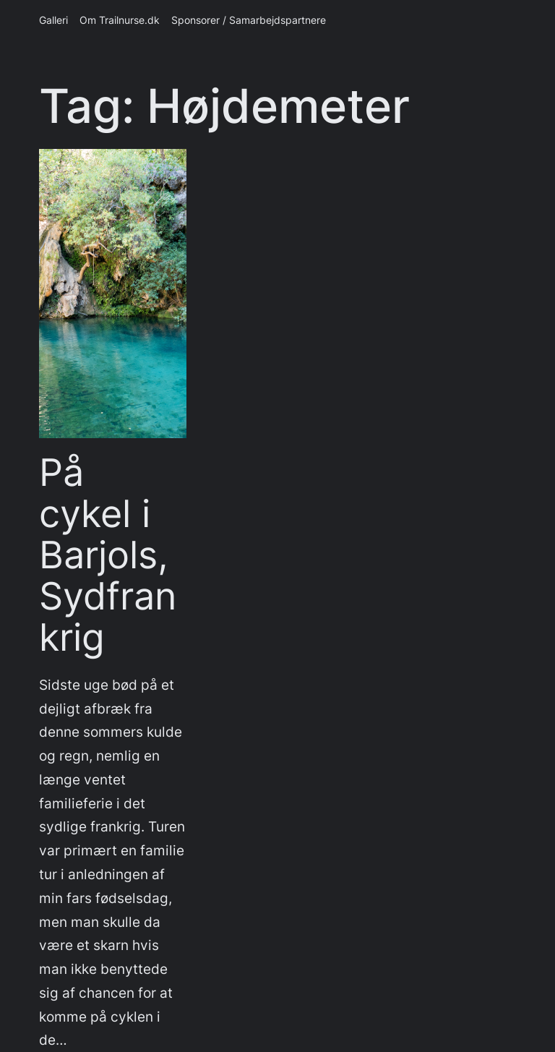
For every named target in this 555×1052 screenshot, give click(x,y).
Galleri (53, 20)
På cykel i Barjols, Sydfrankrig (107, 556)
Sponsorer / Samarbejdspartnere (248, 20)
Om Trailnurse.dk (119, 20)
